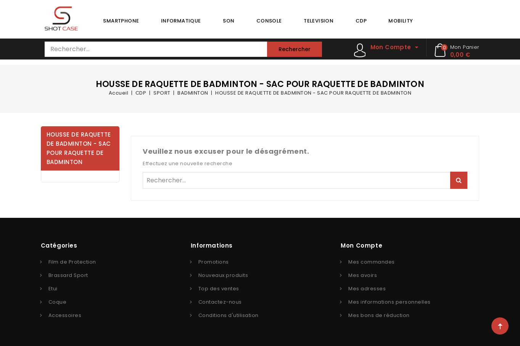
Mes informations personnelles (389, 302)
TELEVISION (318, 20)
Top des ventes (218, 288)
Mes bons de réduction (379, 315)
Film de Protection (72, 262)
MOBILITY (400, 20)
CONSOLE (269, 20)
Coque (57, 302)
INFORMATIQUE (181, 20)
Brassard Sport (68, 275)
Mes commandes (371, 262)
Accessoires (65, 315)
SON (228, 20)
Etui (53, 288)
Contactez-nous (220, 302)
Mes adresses (367, 288)
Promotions (213, 262)
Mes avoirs (362, 275)
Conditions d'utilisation (228, 315)
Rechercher (295, 49)
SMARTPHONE (121, 20)
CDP (361, 20)
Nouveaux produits (223, 275)
